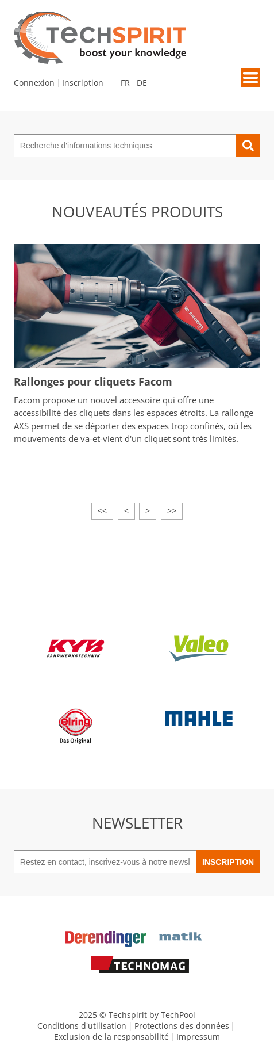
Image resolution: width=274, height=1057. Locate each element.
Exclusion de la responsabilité (111, 1036)
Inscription (82, 82)
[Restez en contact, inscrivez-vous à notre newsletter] (105, 861)
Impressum (198, 1036)
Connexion (34, 82)
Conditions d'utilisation (81, 1025)
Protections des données (181, 1025)
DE (142, 82)
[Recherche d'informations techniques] (125, 145)
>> (171, 510)
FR (125, 82)
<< (102, 510)
